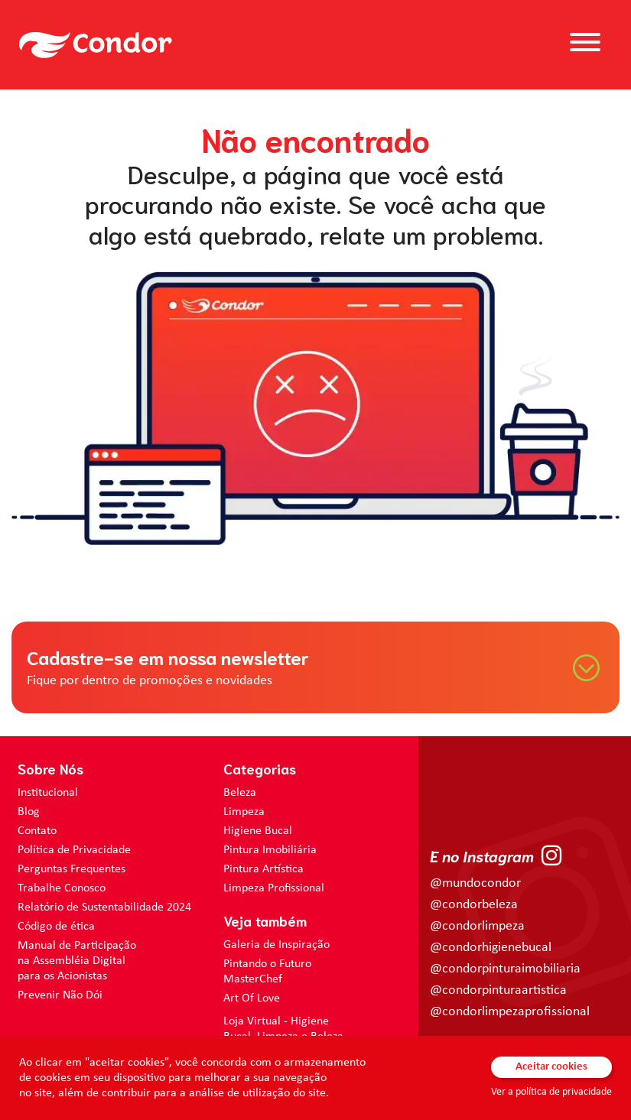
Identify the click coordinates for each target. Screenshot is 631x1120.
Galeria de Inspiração (276, 945)
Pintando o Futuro (267, 964)
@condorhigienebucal (490, 947)
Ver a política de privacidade (551, 1092)
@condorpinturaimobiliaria (505, 969)
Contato (37, 831)
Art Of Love (251, 998)
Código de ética (56, 926)
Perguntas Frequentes (71, 869)
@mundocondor (475, 883)
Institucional (48, 793)
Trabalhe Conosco (62, 888)
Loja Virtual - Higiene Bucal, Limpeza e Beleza (283, 1029)
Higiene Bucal (257, 831)
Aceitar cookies (551, 1067)
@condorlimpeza (477, 926)
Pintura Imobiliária (270, 850)
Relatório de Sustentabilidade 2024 (104, 907)
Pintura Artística (263, 869)
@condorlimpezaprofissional (510, 1012)
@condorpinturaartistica (498, 990)
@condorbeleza (474, 905)
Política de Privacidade (74, 850)
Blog (29, 812)
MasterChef (252, 979)
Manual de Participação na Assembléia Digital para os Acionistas (77, 961)
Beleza (239, 793)
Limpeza (244, 812)
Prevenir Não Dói (60, 995)
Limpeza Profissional (273, 888)
